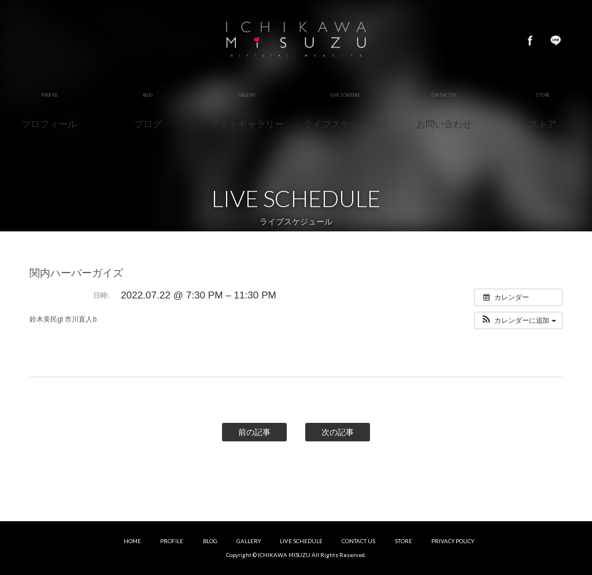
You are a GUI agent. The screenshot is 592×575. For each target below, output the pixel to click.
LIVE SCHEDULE (301, 541)
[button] (518, 320)
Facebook (530, 40)
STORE (403, 541)
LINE (556, 40)
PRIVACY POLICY (452, 541)
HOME (132, 541)
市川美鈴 (296, 40)
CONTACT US (358, 541)
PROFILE (171, 541)
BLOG (210, 541)
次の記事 (337, 432)
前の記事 (254, 432)
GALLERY (248, 541)
